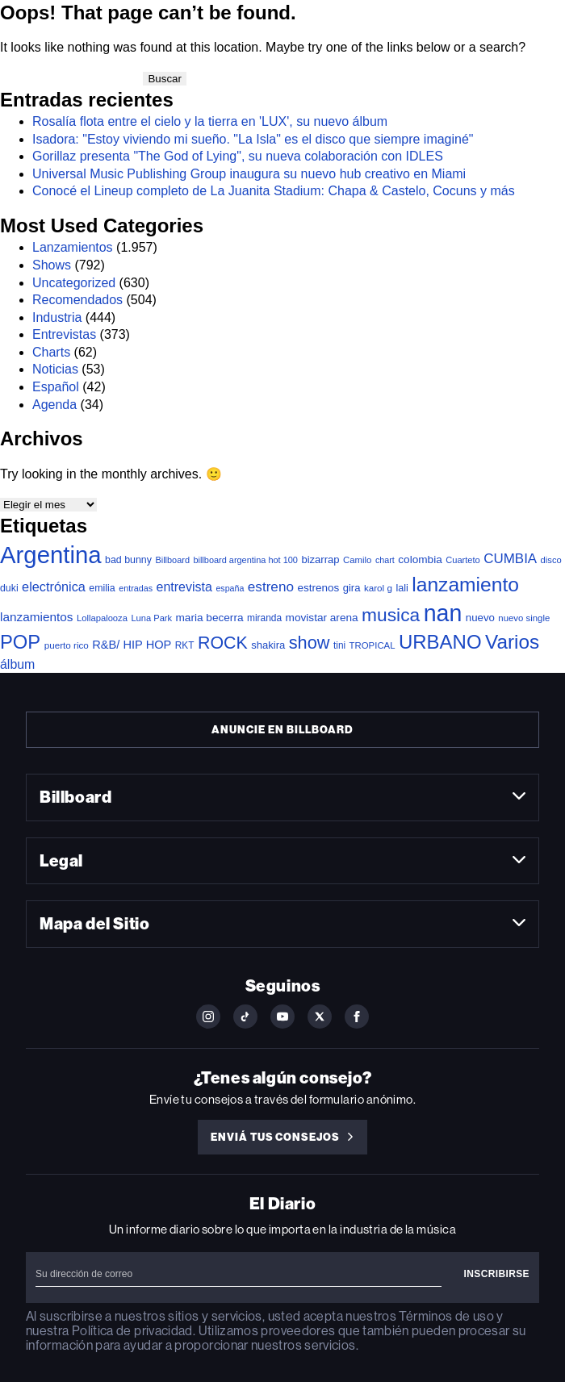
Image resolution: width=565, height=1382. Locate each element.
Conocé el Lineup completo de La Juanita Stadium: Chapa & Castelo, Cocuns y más (273, 191)
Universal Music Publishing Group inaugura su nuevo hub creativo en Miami (249, 174)
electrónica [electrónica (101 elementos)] (54, 586)
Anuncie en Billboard (282, 730)
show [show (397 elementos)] (309, 643)
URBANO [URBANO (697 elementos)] (440, 642)
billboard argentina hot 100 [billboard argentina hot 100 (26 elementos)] (245, 560)
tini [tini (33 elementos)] (339, 645)
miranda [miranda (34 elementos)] (264, 618)
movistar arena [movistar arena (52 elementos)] (322, 618)
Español (55, 387)
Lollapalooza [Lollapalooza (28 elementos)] (102, 618)
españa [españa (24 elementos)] (230, 588)
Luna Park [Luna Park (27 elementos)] (151, 618)
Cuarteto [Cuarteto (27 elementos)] (463, 560)
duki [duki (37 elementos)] (9, 588)
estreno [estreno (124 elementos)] (271, 586)
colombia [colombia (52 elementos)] (420, 559)
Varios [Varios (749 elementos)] (512, 642)
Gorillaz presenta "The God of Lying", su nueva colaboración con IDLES (237, 156)
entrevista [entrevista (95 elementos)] (184, 586)
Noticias (55, 369)
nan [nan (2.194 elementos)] (443, 613)
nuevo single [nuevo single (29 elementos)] (524, 618)
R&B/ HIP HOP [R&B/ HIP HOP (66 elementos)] (131, 644)
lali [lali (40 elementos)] (402, 588)
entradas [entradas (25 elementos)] (136, 588)
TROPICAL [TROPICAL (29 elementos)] (372, 645)
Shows (51, 265)
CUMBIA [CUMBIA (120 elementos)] (510, 558)
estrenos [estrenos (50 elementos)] (318, 588)
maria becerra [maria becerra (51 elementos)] (210, 618)
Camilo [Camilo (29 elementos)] (357, 560)
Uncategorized (73, 283)
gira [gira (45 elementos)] (352, 588)
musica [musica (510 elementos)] (391, 614)
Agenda (54, 404)
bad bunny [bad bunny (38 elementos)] (128, 560)
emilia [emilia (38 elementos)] (102, 588)
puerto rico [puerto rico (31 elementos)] (66, 645)
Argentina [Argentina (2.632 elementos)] (51, 554)
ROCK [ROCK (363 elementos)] (223, 643)
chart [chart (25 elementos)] (385, 560)
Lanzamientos (72, 247)
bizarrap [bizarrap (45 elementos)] (320, 559)
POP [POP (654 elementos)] (20, 642)
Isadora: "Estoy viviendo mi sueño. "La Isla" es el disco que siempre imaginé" (253, 139)
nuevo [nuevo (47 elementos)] (480, 618)
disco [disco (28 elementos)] (551, 560)
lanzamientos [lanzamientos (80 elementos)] (36, 617)
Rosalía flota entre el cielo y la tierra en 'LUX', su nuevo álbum (209, 121)
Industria (57, 317)
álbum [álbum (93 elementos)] (17, 664)
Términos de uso (446, 1316)
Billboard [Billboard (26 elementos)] (172, 560)
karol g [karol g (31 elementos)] (378, 587)
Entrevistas (64, 334)
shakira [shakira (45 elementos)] (268, 645)
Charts (51, 352)
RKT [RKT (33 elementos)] (185, 645)
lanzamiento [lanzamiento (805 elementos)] (465, 584)
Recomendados (77, 300)
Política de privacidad (132, 1330)
